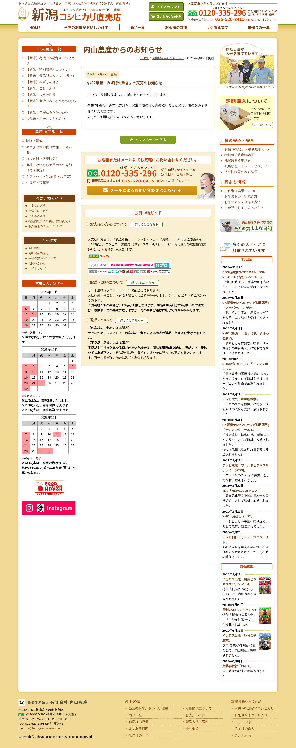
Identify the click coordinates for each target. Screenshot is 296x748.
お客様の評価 (176, 27)
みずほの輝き (244, 728)
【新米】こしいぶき (41, 88)
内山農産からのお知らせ (168, 58)
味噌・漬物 (34, 140)
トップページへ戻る (150, 140)
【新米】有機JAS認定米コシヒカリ (50, 60)
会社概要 (34, 248)
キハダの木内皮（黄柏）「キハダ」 (49, 149)
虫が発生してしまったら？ (244, 207)
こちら (239, 557)
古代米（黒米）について (242, 191)
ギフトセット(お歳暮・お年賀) (48, 176)
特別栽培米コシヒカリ (251, 715)
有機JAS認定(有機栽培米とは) (246, 149)
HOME (34, 27)
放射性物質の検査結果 (240, 172)
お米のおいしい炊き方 (240, 196)
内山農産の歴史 (38, 253)
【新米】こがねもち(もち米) (47, 112)
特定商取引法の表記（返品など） (50, 221)
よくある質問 (217, 27)
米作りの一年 (258, 27)
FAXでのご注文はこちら (263, 20)
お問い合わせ (37, 263)
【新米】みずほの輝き (42, 82)
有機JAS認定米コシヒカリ (254, 708)
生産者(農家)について (42, 258)
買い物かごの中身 (168, 16)
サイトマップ (37, 268)
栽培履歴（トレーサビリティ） (247, 166)
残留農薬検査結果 (237, 160)
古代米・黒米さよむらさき (46, 118)
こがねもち (243, 735)
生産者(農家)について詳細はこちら (251, 87)
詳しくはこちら (145, 224)
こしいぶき (243, 722)
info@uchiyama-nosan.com (43, 728)
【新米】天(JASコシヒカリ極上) (50, 75)
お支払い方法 (37, 205)
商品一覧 (137, 27)
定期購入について (199, 708)
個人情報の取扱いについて (45, 226)
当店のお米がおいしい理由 (86, 27)
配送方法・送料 (38, 210)
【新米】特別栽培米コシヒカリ (49, 69)
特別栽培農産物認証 (239, 155)
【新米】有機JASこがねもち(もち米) (51, 103)
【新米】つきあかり (41, 94)
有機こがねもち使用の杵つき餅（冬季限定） (49, 167)
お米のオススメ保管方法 (242, 202)
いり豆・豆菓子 (37, 183)
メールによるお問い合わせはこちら (143, 190)
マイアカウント (168, 7)
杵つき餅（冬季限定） (42, 158)
